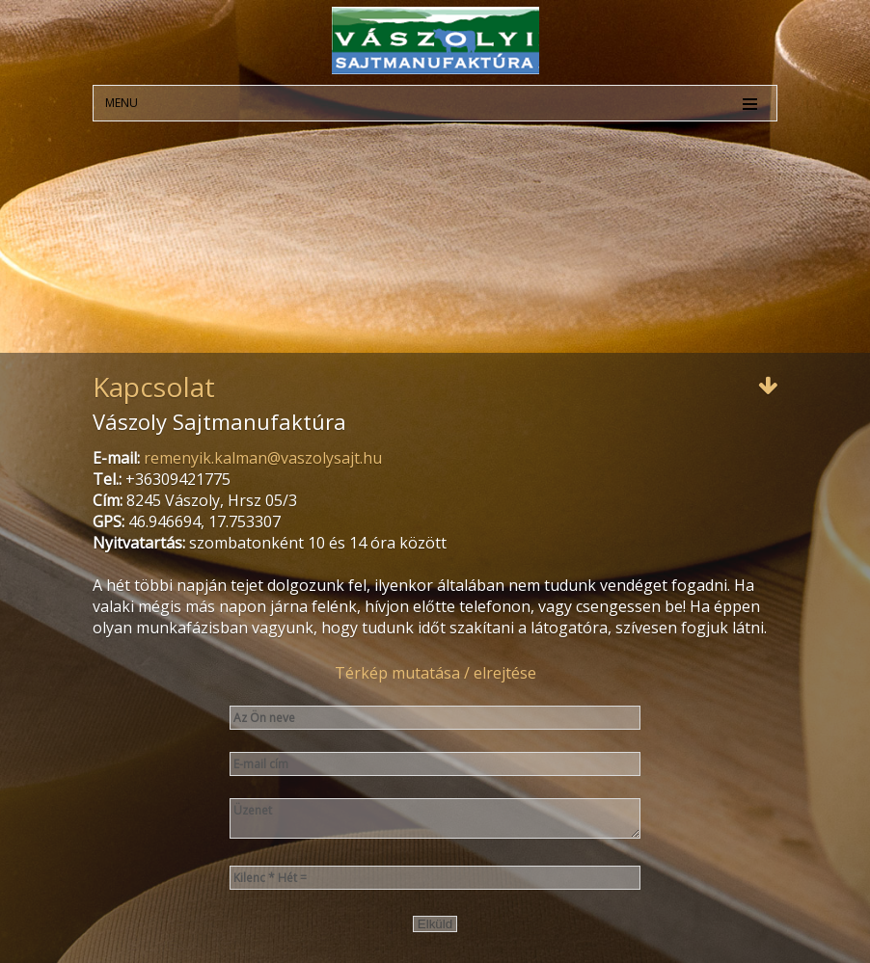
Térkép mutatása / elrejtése (435, 672)
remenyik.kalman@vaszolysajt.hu (263, 457)
